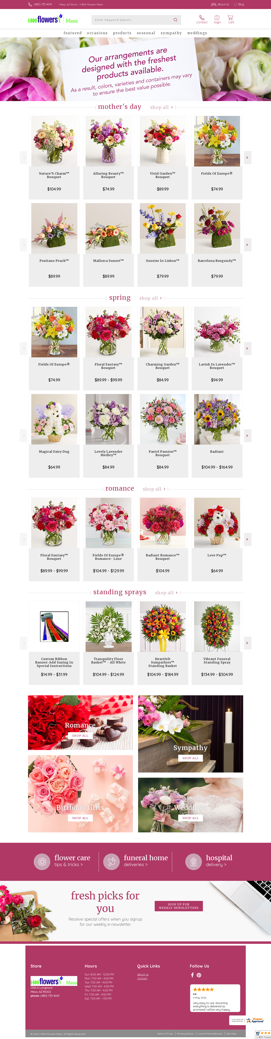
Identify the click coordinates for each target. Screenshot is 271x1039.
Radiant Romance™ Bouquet (163, 557)
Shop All (159, 107)
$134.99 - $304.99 (217, 674)
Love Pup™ (217, 555)
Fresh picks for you (105, 908)
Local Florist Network (210, 1033)
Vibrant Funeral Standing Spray (217, 660)
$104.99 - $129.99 (108, 570)
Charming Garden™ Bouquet (163, 366)
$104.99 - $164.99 (217, 467)
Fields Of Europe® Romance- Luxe (108, 557)
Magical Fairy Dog (54, 452)
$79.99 (163, 276)
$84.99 (163, 379)
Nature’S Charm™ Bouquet (54, 175)
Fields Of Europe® (217, 173)
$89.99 (163, 189)
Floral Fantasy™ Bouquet (108, 366)
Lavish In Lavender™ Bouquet (217, 366)
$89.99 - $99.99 (108, 379)
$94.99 (217, 379)
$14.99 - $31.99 (54, 674)
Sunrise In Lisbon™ (163, 261)
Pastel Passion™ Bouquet (163, 453)
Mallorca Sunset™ (108, 261)
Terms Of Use (165, 1033)
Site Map (231, 1033)
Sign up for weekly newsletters (179, 906)
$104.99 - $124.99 (108, 674)
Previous (23, 157)
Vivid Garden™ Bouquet (162, 175)
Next (247, 157)
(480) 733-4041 (43, 4)
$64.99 (54, 467)
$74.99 (108, 189)
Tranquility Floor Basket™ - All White (108, 660)
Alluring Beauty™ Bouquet (108, 175)
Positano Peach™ (54, 261)
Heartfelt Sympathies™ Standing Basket (162, 662)
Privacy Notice (185, 1033)
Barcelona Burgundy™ (217, 261)
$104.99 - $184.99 (162, 674)
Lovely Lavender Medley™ (109, 453)
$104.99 (54, 189)
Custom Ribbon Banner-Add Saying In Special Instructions (54, 662)
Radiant (217, 452)
